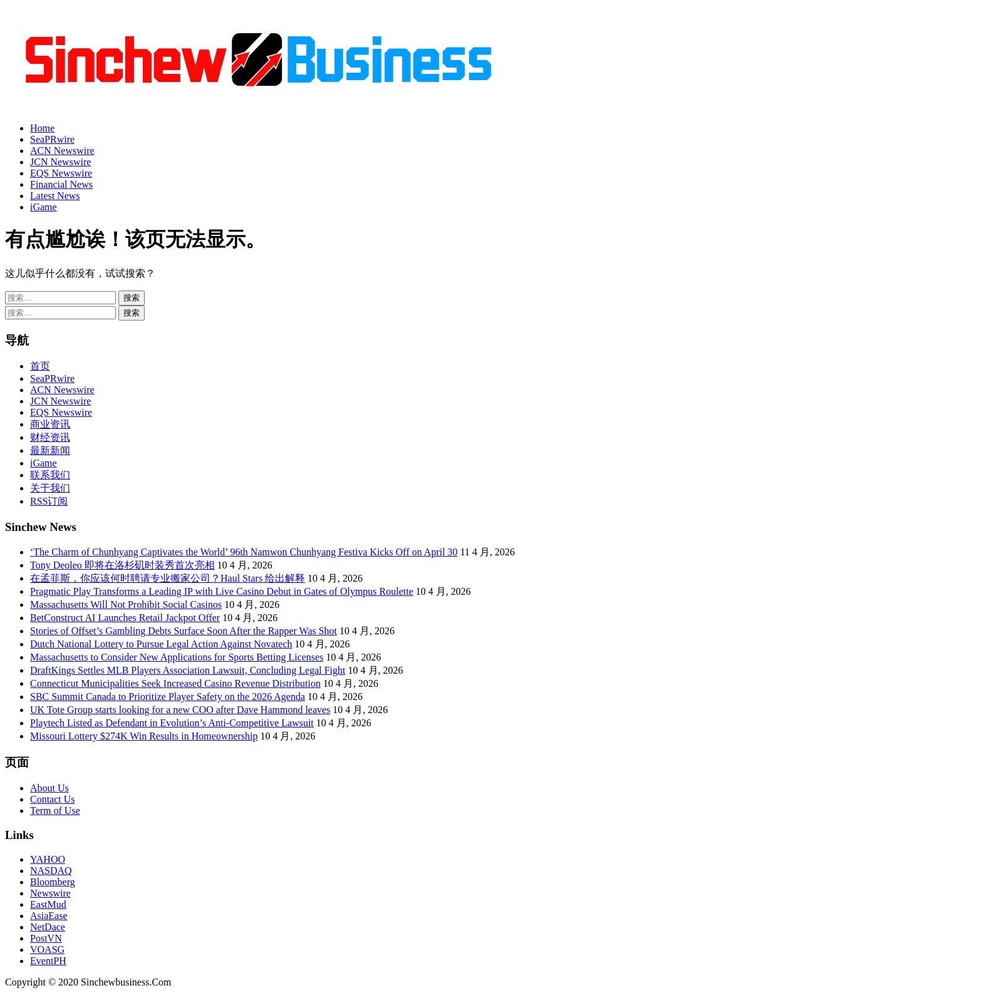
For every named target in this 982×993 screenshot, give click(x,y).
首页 (40, 366)
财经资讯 (50, 437)
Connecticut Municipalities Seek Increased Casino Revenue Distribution (175, 683)
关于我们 (50, 488)
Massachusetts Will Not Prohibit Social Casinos (126, 604)
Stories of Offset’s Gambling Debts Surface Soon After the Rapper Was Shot (183, 630)
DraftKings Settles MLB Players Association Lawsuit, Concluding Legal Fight (188, 670)
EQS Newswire (61, 173)
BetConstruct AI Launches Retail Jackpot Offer (125, 617)
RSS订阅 (49, 501)
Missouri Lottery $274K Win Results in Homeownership (143, 736)
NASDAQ (51, 870)
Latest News (55, 195)
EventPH (48, 960)
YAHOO (47, 859)
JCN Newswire (60, 162)
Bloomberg (52, 882)
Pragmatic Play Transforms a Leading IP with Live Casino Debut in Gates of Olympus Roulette (221, 591)
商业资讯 (50, 424)
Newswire (50, 893)
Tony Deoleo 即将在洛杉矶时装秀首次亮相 (122, 565)
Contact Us (52, 799)
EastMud (48, 904)
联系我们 (50, 475)
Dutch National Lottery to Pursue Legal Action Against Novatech (161, 644)
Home (42, 128)
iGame (43, 207)
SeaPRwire (52, 139)
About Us (49, 788)
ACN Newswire (62, 150)
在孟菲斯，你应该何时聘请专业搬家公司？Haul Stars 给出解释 (167, 578)
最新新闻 (50, 450)
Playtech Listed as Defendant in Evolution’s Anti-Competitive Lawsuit (172, 723)
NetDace (47, 927)
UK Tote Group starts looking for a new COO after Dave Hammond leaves (180, 709)
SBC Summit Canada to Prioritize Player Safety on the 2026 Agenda (167, 696)
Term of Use (55, 810)
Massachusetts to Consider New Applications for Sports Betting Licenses (176, 657)
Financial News (61, 184)
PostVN (46, 938)
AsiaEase (49, 915)
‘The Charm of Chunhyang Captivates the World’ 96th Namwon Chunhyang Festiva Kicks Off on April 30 (244, 552)
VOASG (47, 949)
